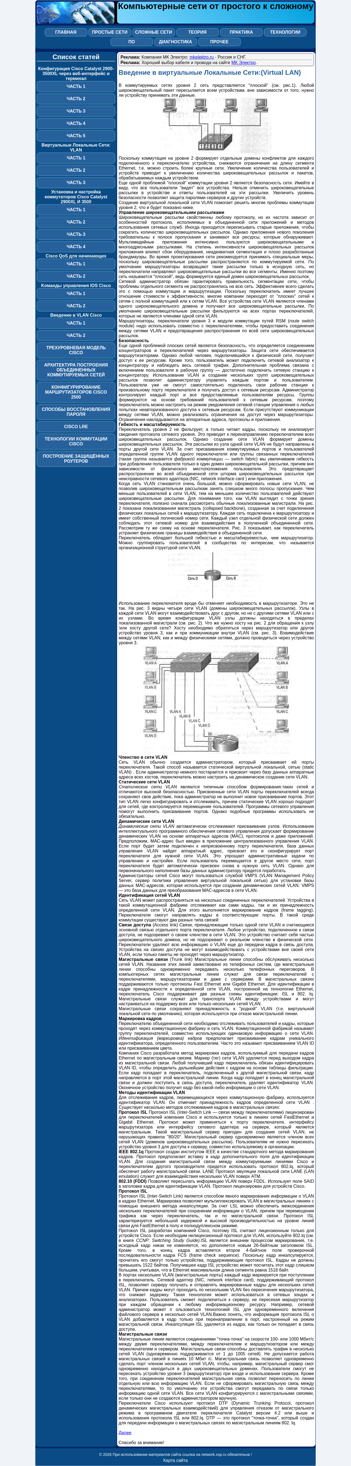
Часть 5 (76, 135)
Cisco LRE (76, 426)
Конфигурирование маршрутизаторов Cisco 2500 (76, 392)
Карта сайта (175, 1460)
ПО (131, 41)
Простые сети (110, 32)
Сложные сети (153, 32)
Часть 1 (76, 86)
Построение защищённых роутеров (76, 458)
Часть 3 (76, 111)
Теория (197, 32)
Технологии (285, 32)
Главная (66, 32)
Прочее (219, 41)
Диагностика (175, 41)
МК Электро (243, 62)
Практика (241, 32)
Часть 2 (76, 98)
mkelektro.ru (201, 57)
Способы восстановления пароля (76, 412)
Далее (124, 1432)
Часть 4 (76, 123)
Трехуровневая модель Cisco (76, 350)
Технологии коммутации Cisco (76, 441)
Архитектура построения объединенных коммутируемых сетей (76, 370)
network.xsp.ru (213, 1454)
